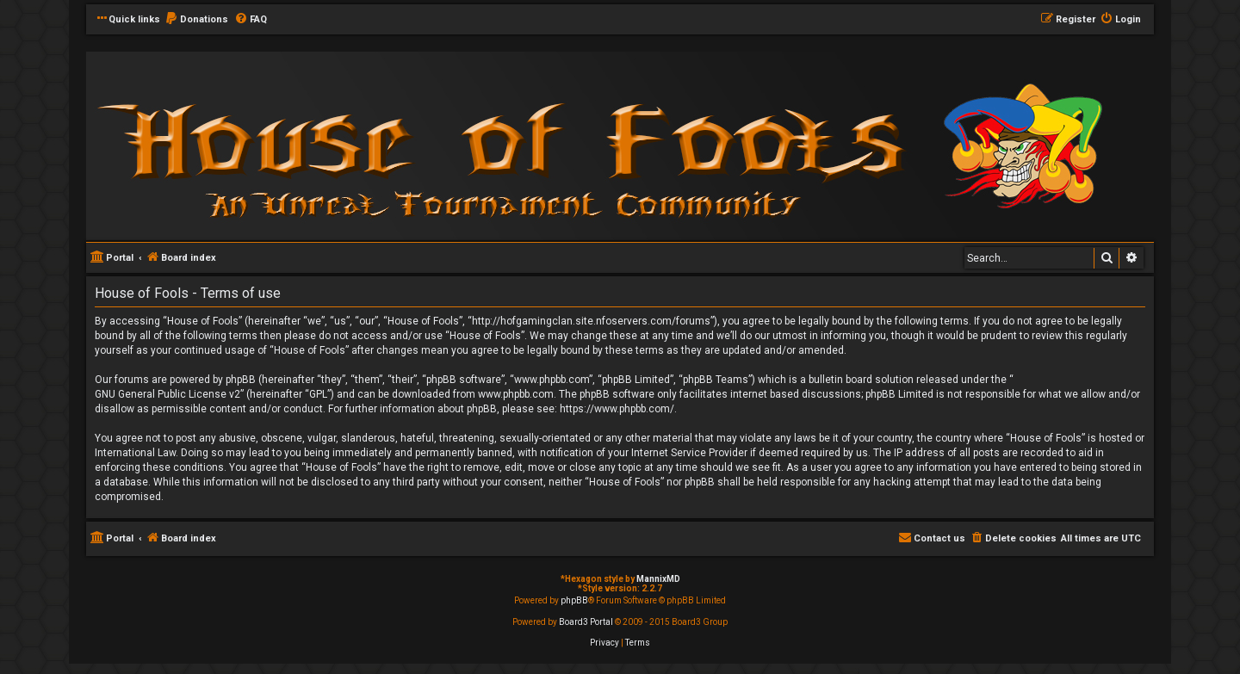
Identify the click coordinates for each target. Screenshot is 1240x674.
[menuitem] (196, 19)
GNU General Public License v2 (167, 394)
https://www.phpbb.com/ (617, 409)
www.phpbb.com (516, 394)
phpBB (574, 600)
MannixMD (658, 579)
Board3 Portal (586, 622)
